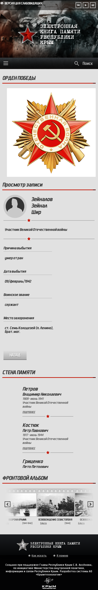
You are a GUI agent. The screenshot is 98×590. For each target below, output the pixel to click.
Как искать (39, 555)
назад (15, 355)
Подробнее (28, 412)
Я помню (62, 555)
